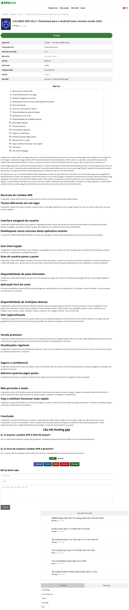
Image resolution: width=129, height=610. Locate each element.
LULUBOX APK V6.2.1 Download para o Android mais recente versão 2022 (47, 11)
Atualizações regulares (24, 127)
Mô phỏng (100, 158)
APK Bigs (18, 24)
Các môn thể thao (102, 162)
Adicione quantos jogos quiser (27, 134)
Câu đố (98, 145)
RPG (97, 153)
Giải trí (108, 77)
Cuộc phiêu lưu (101, 107)
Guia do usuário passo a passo (27, 106)
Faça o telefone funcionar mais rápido (30, 141)
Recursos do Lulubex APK (25, 88)
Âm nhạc (108, 40)
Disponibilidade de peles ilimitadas (29, 109)
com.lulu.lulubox (42, 53)
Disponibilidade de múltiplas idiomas (30, 116)
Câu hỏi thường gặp (23, 148)
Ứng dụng (92, 3)
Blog (111, 3)
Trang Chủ (81, 3)
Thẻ (97, 119)
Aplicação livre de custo (24, 113)
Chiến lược (100, 166)
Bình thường (100, 124)
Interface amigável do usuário (27, 95)
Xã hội (108, 66)
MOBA (98, 136)
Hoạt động (100, 102)
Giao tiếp (108, 30)
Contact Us (125, 607)
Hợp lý (98, 132)
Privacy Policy (115, 607)
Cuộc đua (108, 53)
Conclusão (19, 144)
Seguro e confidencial (23, 130)
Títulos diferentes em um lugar (27, 92)
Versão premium (22, 123)
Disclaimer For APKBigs (102, 607)
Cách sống (109, 90)
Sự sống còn (100, 170)
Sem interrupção (22, 102)
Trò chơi (103, 3)
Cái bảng (99, 115)
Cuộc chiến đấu (102, 128)
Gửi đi (5, 537)
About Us (90, 607)
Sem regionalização (23, 120)
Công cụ (21, 11)
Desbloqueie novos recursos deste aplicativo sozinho (36, 99)
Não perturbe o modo (24, 137)
